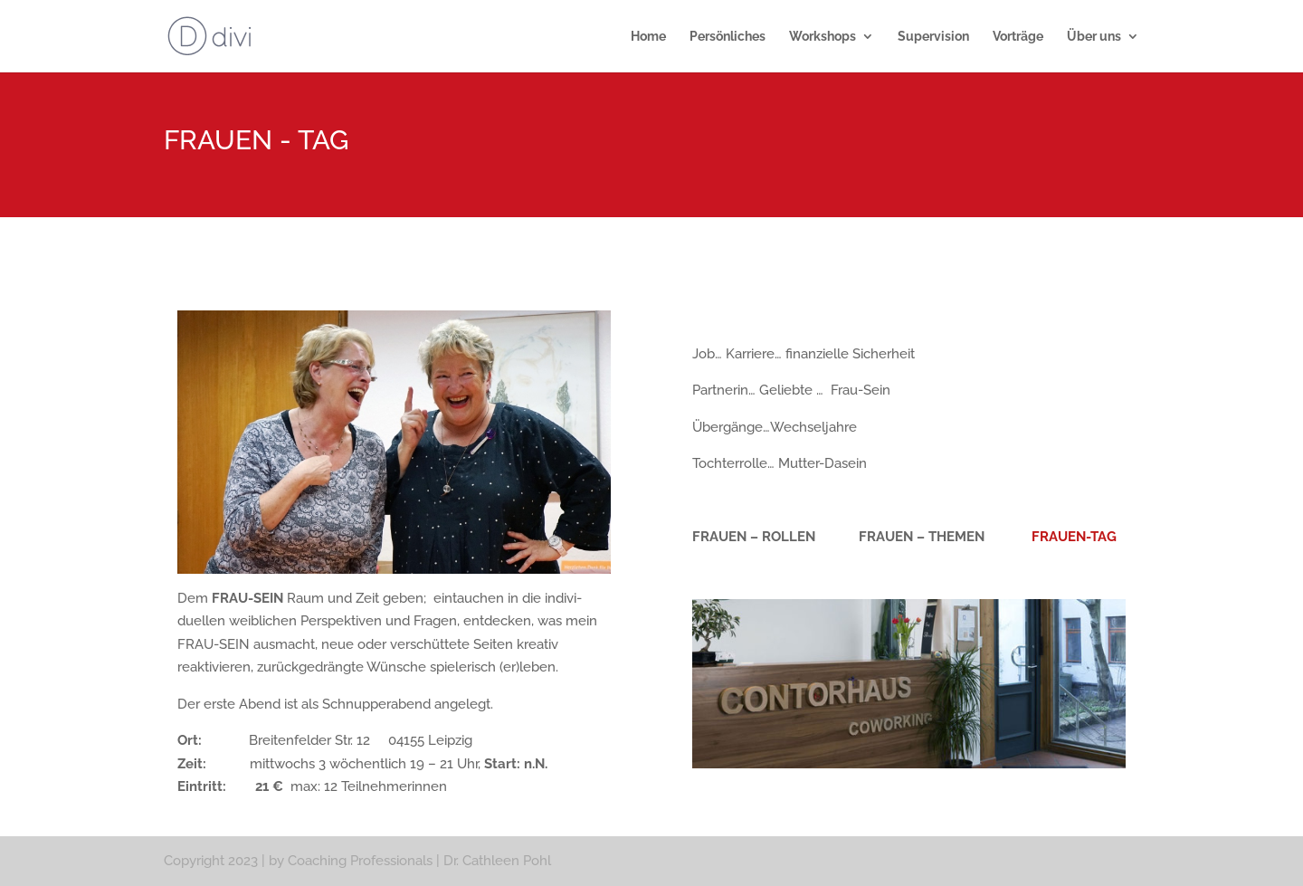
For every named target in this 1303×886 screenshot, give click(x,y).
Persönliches (728, 36)
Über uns (1094, 36)
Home (648, 36)
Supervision (933, 36)
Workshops (822, 36)
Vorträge (1018, 36)
